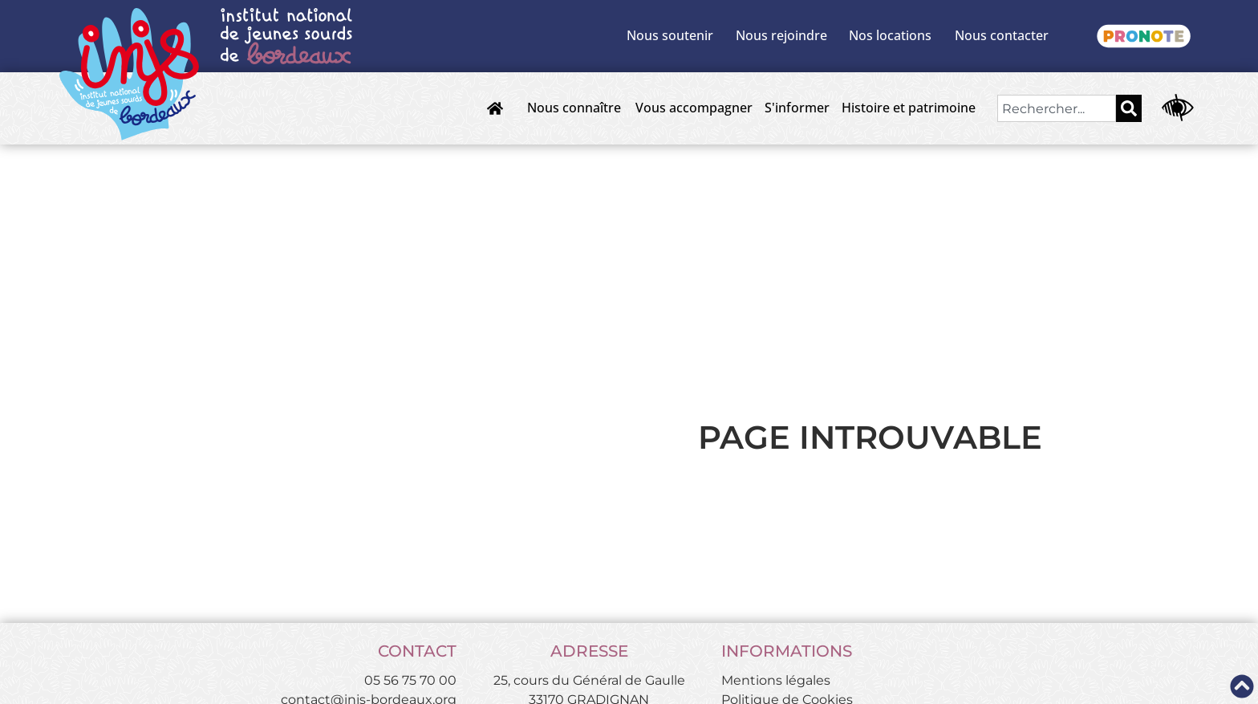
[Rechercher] (1129, 108)
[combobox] (1056, 108)
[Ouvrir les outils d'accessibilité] (1178, 108)
